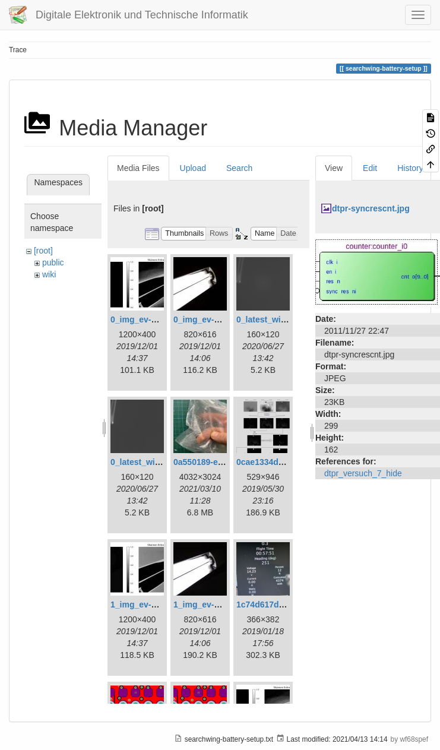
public (53, 262)
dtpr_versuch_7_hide (363, 473)
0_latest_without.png (151, 462)
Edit (370, 168)
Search (239, 168)
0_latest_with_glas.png (281, 319)
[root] (43, 250)
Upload (193, 168)
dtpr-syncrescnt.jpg (371, 208)
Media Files (138, 168)
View (334, 168)
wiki (49, 274)
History (410, 168)
